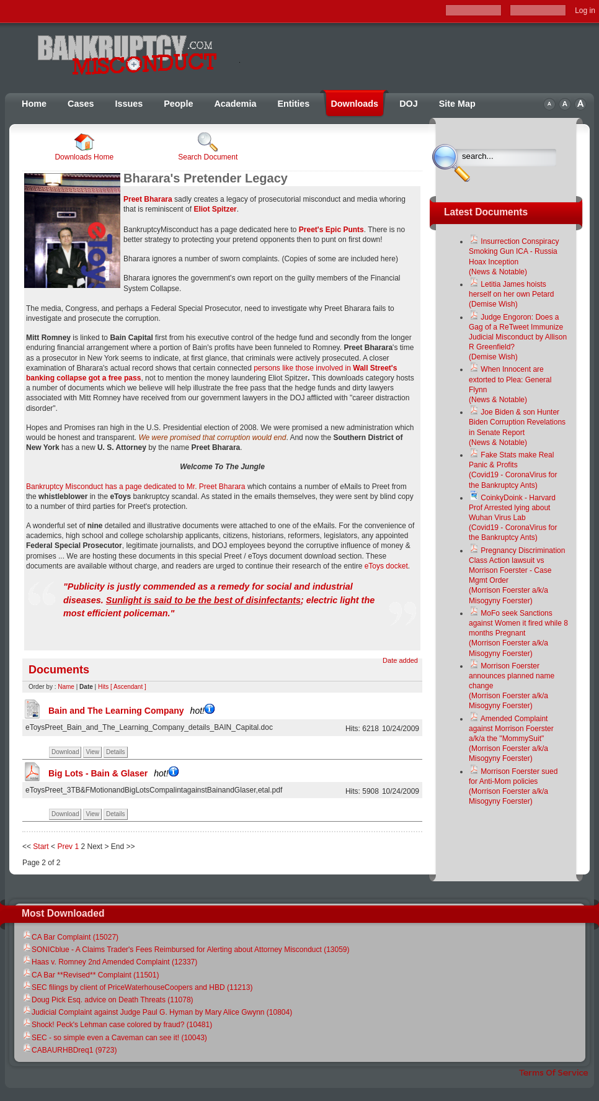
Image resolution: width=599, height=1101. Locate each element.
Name (66, 686)
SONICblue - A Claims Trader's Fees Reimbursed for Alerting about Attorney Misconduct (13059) (186, 949)
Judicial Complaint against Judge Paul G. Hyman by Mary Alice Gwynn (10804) (157, 1012)
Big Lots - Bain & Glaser (113, 773)
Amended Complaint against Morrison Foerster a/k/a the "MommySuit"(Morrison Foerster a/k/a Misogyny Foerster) (511, 738)
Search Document (207, 146)
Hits (103, 686)
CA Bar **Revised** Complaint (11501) (90, 975)
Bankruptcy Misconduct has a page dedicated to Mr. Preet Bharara (136, 486)
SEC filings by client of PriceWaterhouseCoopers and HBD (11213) (137, 987)
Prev (65, 846)
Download (65, 751)
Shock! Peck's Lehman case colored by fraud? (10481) (117, 1024)
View (92, 751)
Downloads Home (84, 146)
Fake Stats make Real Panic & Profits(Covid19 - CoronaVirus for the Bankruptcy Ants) (513, 470)
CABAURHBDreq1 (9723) (69, 1050)
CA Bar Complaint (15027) (70, 937)
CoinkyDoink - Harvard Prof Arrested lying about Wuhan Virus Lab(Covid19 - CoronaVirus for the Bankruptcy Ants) (513, 517)
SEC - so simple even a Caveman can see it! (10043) (114, 1037)
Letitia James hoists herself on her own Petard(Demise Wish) (511, 294)
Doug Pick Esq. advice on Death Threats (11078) (107, 999)
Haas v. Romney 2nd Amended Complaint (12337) (109, 962)
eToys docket (386, 566)
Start (40, 846)
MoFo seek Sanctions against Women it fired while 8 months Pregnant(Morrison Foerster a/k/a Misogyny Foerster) (518, 633)
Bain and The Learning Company (131, 711)
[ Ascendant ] (128, 686)
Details (115, 751)
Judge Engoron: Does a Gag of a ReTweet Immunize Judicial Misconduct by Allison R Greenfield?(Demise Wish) (518, 337)
